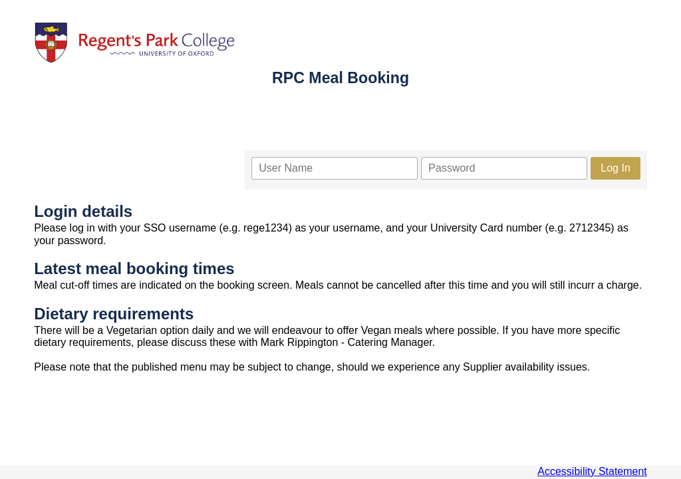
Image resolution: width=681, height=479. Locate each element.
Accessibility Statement (592, 471)
